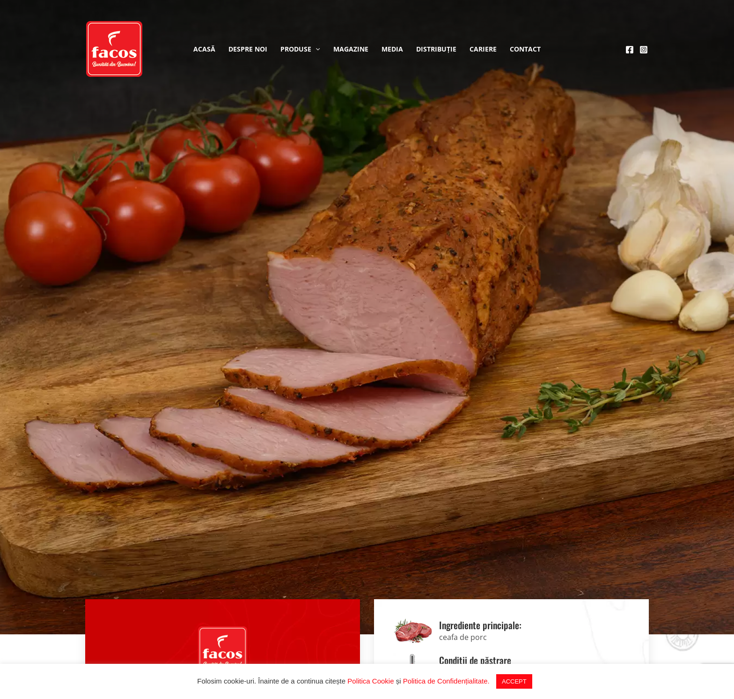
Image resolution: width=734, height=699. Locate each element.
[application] (315, 49)
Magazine (350, 49)
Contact (525, 49)
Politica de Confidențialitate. (446, 681)
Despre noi (247, 49)
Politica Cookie (370, 681)
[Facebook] (629, 49)
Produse (300, 49)
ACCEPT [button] (514, 681)
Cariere (483, 49)
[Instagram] (643, 49)
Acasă (204, 49)
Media (392, 49)
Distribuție (436, 49)
